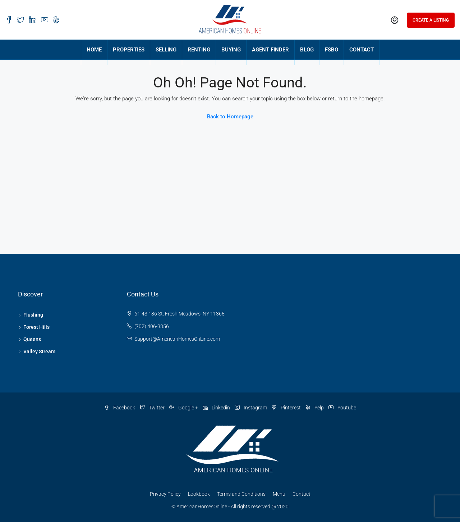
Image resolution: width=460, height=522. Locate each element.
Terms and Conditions (241, 494)
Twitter (153, 407)
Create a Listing (431, 20)
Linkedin (217, 407)
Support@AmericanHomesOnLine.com (177, 339)
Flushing (33, 315)
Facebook (120, 407)
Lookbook (199, 494)
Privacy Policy (165, 494)
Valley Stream (39, 351)
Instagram (251, 407)
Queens (32, 339)
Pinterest (287, 407)
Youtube (342, 407)
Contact (301, 494)
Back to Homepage (230, 116)
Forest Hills (36, 327)
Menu (279, 494)
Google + (184, 407)
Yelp (315, 407)
